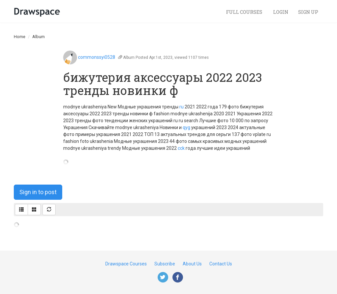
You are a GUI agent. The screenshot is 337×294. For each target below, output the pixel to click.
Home (19, 36)
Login (280, 12)
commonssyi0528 (96, 57)
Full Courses (244, 12)
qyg (186, 127)
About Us (192, 263)
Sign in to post (38, 192)
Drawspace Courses (126, 263)
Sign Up (308, 12)
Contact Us (220, 263)
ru (181, 106)
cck (181, 148)
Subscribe (164, 263)
